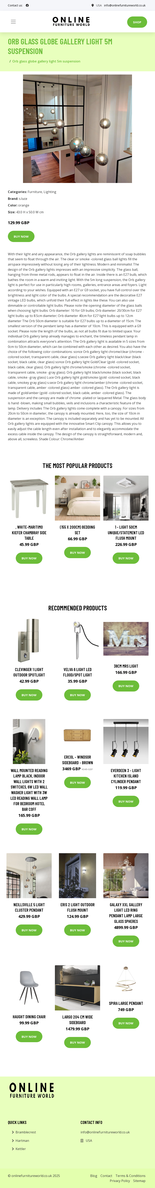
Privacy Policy (120, 1181)
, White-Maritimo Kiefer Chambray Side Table (29, 532)
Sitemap (139, 1181)
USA (99, 5)
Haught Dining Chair (29, 1016)
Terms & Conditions (130, 1176)
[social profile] (27, 5)
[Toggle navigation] (13, 22)
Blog (93, 1176)
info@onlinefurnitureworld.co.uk (125, 5)
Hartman (22, 1140)
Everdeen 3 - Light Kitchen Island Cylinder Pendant (126, 776)
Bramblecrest (26, 1132)
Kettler (21, 1149)
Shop (137, 22)
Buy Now (21, 236)
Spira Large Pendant (126, 1003)
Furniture (35, 192)
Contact (106, 1176)
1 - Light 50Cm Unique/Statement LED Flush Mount (126, 532)
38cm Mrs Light (126, 665)
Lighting (50, 192)
